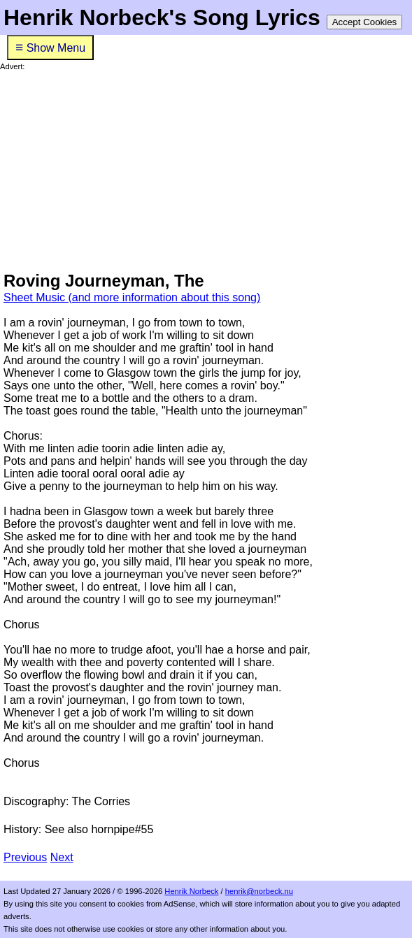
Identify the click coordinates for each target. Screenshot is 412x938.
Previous (25, 857)
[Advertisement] (206, 169)
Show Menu (50, 47)
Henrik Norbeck (191, 891)
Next (61, 857)
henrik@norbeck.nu (259, 891)
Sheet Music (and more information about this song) (131, 297)
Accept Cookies (364, 22)
